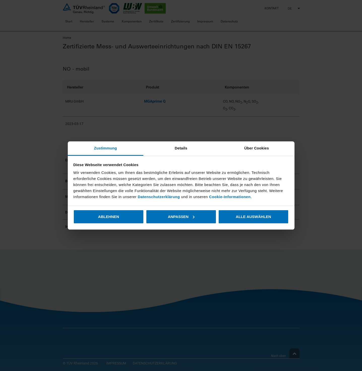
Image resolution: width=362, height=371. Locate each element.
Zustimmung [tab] (105, 148)
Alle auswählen (253, 216)
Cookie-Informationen (230, 197)
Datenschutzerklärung (159, 197)
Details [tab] (181, 148)
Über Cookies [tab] (256, 148)
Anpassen (181, 216)
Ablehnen (108, 216)
